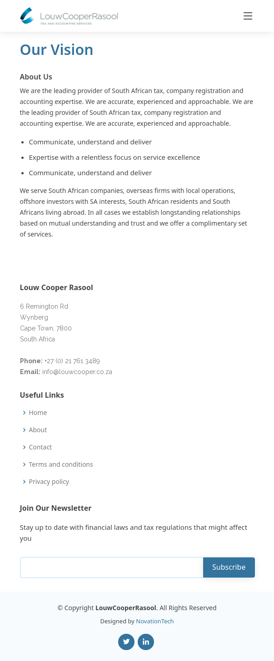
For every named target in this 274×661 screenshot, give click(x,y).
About (38, 430)
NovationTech (155, 621)
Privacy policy (49, 481)
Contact (40, 447)
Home (38, 412)
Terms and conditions (61, 464)
